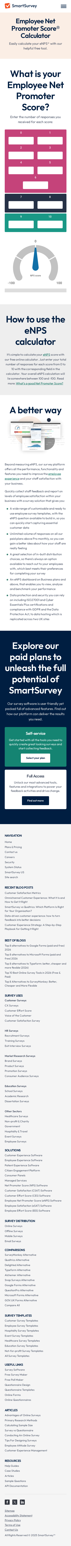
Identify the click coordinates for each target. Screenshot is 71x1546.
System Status (13, 867)
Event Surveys (13, 1136)
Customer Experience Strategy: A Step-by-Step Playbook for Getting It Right (33, 927)
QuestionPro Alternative (19, 1290)
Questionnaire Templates (19, 1389)
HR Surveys (11, 1030)
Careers (10, 857)
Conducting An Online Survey (22, 1435)
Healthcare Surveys (16, 1116)
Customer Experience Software (23, 1155)
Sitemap (10, 1510)
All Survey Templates (17, 1356)
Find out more (35, 800)
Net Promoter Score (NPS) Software (26, 1185)
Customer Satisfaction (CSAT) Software (28, 1190)
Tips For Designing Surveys (21, 1440)
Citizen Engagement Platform (22, 1170)
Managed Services (16, 1180)
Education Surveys (15, 1086)
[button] (63, 6)
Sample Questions (15, 1481)
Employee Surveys (15, 1141)
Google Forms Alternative (20, 1285)
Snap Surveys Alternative (20, 1280)
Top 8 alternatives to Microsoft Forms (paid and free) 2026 (33, 956)
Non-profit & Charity (17, 1121)
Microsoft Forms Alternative (21, 1295)
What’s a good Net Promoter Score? (39, 383)
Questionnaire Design (17, 1385)
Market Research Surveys (20, 1056)
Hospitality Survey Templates (22, 1330)
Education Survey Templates (21, 1346)
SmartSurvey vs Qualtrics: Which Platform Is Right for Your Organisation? (34, 909)
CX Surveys (11, 1005)
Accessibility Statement (18, 1515)
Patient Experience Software (22, 1165)
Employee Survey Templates (21, 1325)
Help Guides (12, 1466)
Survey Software (15, 1369)
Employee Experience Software (23, 1160)
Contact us (11, 852)
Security (9, 862)
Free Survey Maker (16, 1374)
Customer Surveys (15, 1000)
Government (12, 1126)
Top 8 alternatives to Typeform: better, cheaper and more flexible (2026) (35, 965)
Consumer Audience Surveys (22, 1076)
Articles (9, 1476)
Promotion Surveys (16, 1071)
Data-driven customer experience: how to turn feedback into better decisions (32, 918)
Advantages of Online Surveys (23, 1415)
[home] (21, 6)
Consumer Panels (15, 1175)
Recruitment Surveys (17, 1035)
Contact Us (11, 1529)
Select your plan (35, 758)
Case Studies (12, 1470)
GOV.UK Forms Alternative (21, 1300)
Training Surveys (14, 1040)
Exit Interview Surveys (18, 1046)
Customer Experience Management (26, 1450)
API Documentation (16, 1486)
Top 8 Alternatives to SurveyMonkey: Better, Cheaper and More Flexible (31, 983)
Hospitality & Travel (16, 1131)
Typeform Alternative (17, 1270)
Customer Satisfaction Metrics (23, 893)
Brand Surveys (13, 1061)
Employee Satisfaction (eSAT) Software (28, 1205)
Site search (11, 877)
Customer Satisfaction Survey (22, 1020)
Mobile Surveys (14, 1236)
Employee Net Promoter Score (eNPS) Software (33, 1200)
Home (8, 842)
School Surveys (14, 1091)
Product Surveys (14, 1066)
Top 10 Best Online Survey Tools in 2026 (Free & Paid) (32, 974)
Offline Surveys (14, 1231)
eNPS (46, 354)
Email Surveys (13, 1241)
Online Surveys (13, 1226)
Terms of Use (12, 1525)
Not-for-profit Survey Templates (24, 1351)
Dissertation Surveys (17, 1101)
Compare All (12, 1305)
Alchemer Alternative (17, 1275)
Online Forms (13, 1395)
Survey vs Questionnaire (19, 1430)
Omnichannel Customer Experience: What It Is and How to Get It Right (35, 900)
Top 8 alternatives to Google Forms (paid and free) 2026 (35, 947)
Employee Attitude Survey (20, 1445)
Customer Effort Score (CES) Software (28, 1195)
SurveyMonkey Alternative (20, 1255)
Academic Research (17, 1096)
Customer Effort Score (18, 1010)
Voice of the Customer (18, 1015)
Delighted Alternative (17, 1265)
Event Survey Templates (19, 1335)
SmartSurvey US (14, 872)
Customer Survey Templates (21, 1320)
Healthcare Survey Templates (22, 1340)
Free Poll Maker (14, 1379)
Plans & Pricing (13, 847)
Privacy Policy (13, 1520)
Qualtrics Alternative (17, 1260)
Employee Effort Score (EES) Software (27, 1210)
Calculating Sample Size (19, 1425)
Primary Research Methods (21, 1420)
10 (49, 216)
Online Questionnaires (18, 1400)
